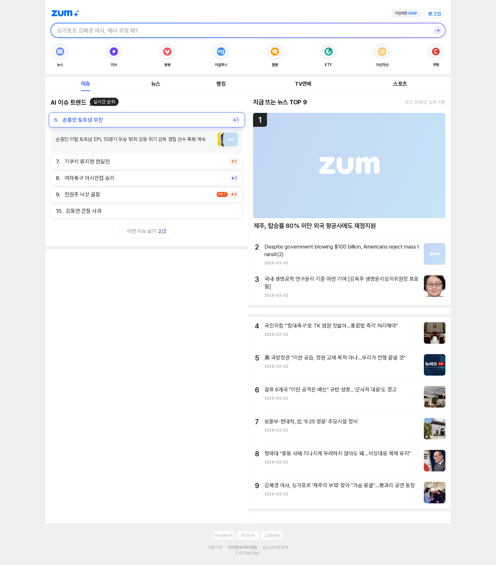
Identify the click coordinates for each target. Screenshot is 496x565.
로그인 (434, 13)
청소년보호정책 (275, 547)
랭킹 (220, 84)
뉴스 (155, 84)
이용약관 (215, 547)
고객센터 (272, 535)
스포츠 (400, 84)
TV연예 (303, 84)
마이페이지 (224, 535)
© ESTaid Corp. (248, 553)
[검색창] (240, 30)
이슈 (85, 84)
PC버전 (248, 535)
